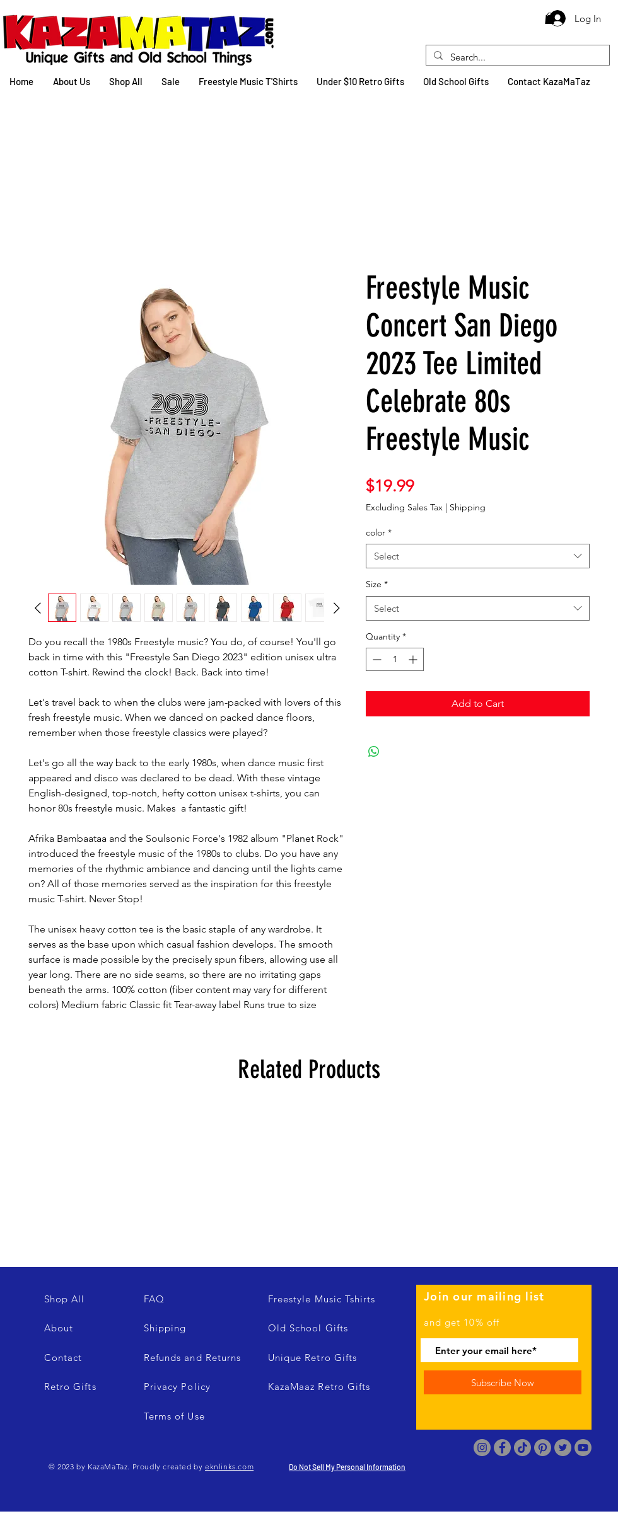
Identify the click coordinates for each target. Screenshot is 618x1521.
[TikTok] (522, 1447)
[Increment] (414, 659)
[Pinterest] (542, 1447)
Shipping (468, 507)
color (379, 532)
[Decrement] (375, 659)
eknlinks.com (229, 1466)
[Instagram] (482, 1447)
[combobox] (478, 556)
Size (377, 584)
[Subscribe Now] (502, 1382)
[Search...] (516, 57)
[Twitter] (562, 1447)
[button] (549, 18)
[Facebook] (502, 1447)
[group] (309, 1178)
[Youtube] (583, 1447)
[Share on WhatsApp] (374, 751)
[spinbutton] (394, 659)
